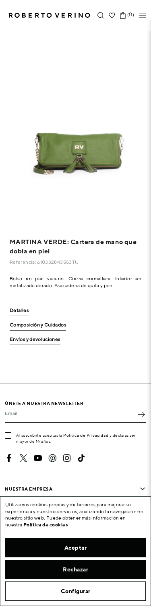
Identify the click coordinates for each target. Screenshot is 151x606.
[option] (75, 127)
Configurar (76, 591)
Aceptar (75, 547)
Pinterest (52, 458)
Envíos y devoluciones (35, 339)
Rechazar (75, 569)
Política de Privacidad (85, 435)
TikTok (81, 458)
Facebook (9, 458)
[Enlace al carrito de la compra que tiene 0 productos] (123, 15)
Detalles (19, 310)
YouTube (38, 458)
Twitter (23, 458)
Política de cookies (45, 525)
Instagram (67, 458)
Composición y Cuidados (38, 325)
